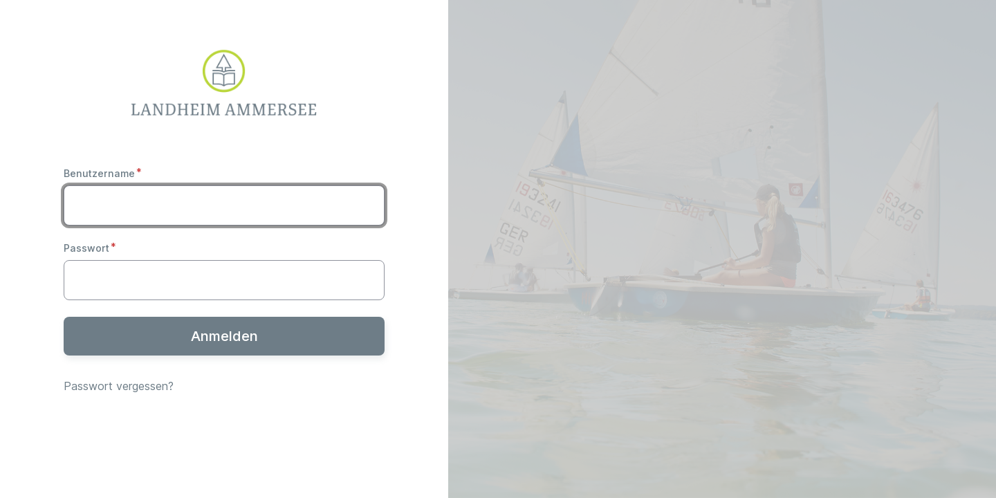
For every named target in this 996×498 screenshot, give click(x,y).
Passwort (86, 248)
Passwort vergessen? (119, 386)
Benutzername (99, 173)
